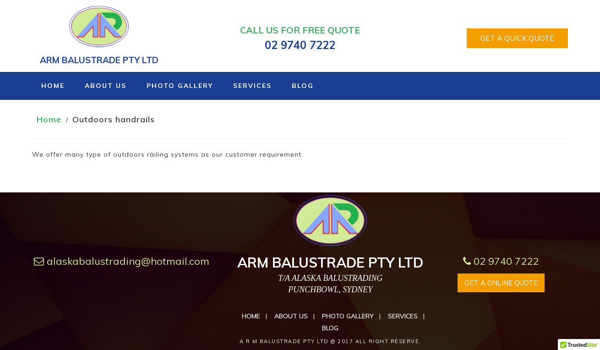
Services (252, 86)
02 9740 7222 (501, 261)
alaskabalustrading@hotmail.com (121, 261)
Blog (303, 86)
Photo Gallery (180, 86)
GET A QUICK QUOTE (517, 38)
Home (53, 86)
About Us (105, 86)
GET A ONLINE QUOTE (501, 283)
